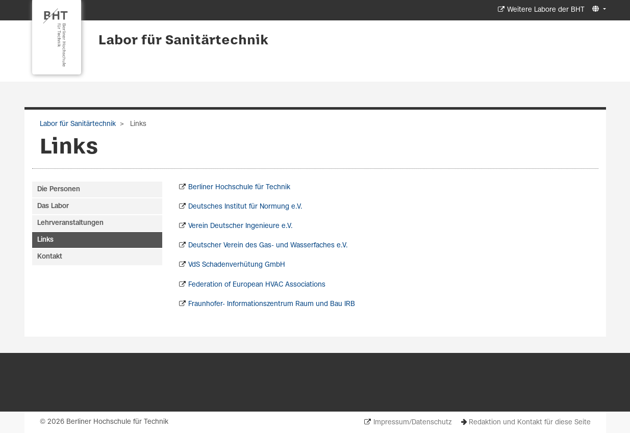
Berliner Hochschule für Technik (239, 187)
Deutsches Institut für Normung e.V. (245, 206)
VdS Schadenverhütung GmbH (236, 265)
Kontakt (49, 256)
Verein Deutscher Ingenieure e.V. (240, 226)
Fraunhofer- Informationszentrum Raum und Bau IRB (271, 304)
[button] (598, 9)
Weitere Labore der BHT (546, 10)
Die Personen (58, 189)
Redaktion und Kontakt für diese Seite (530, 422)
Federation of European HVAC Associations (256, 285)
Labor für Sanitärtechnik (183, 41)
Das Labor (53, 206)
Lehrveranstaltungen (70, 223)
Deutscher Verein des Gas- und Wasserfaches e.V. (268, 245)
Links (45, 240)
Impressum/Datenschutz (412, 422)
